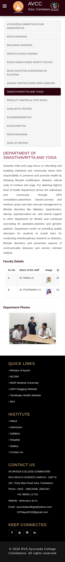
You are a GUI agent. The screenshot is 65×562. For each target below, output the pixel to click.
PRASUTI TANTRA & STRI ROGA (27, 100)
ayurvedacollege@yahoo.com (34, 506)
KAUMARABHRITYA (19, 117)
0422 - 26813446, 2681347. (34, 488)
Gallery (14, 446)
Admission (16, 427)
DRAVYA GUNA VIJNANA (22, 53)
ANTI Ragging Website (23, 389)
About (13, 420)
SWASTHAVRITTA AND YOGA (25, 91)
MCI (12, 401)
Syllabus (15, 433)
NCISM (14, 376)
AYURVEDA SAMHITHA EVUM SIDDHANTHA (25, 26)
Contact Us (16, 452)
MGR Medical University (24, 382)
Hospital (15, 439)
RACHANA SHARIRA (19, 45)
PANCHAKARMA (17, 134)
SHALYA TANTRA (17, 142)
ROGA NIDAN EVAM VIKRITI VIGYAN (30, 62)
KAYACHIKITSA (16, 125)
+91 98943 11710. (28, 494)
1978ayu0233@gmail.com (32, 512)
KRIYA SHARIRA (17, 36)
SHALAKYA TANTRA (19, 108)
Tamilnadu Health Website (25, 395)
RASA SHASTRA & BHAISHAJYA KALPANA (27, 72)
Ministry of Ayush (20, 370)
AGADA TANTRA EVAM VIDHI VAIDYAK (31, 83)
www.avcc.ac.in (28, 500)
